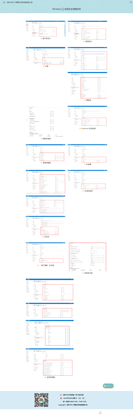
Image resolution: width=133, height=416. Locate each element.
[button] (131, 2)
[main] (66, 9)
